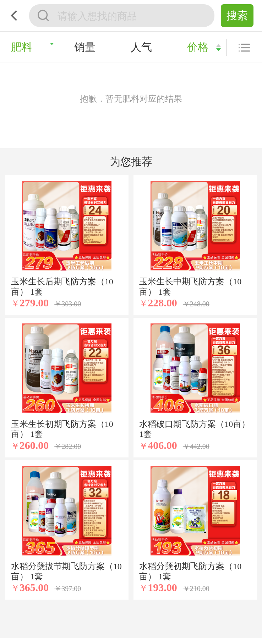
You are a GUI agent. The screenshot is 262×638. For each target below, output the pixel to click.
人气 (141, 47)
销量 (84, 47)
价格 (197, 47)
